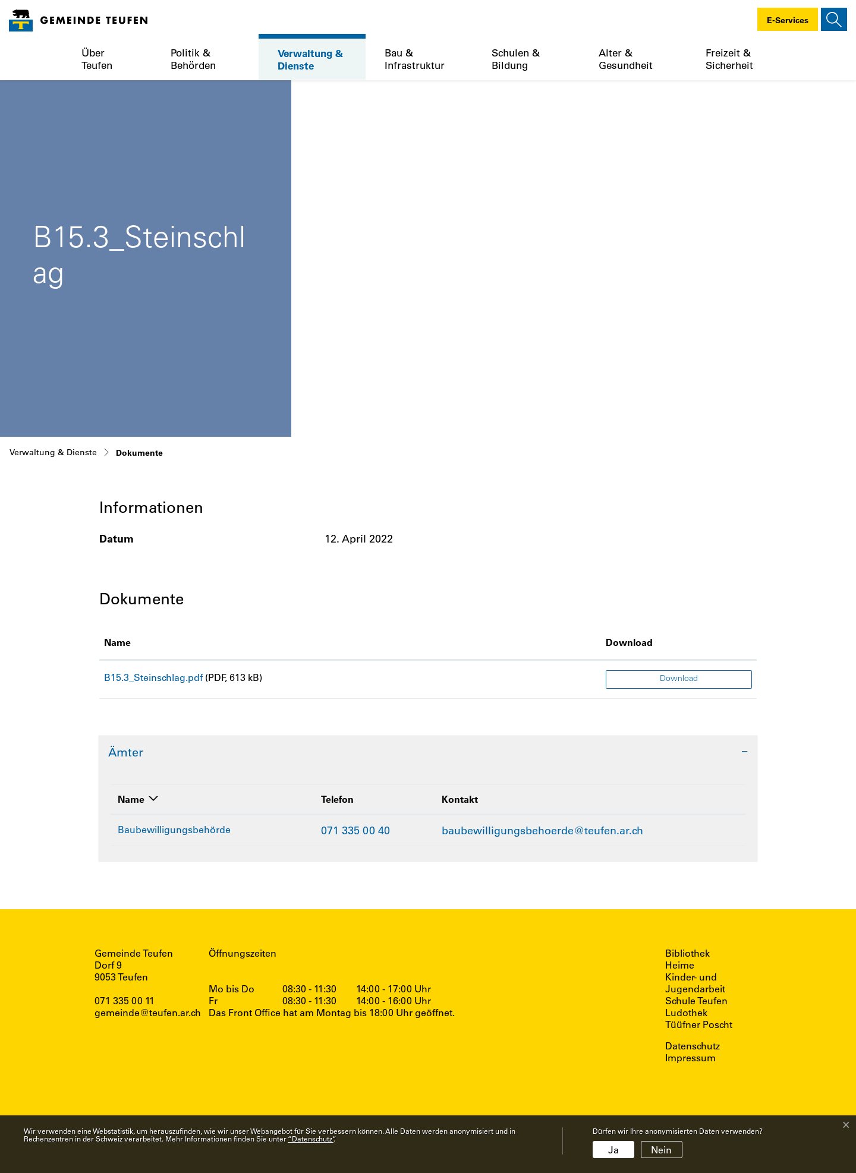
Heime (679, 965)
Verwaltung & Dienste (310, 59)
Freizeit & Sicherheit (729, 59)
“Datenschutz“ (310, 1138)
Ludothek (686, 1013)
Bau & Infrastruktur (415, 59)
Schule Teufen (696, 1001)
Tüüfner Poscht (698, 1024)
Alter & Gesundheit (626, 59)
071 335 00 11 (125, 1000)
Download (679, 679)
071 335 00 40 (355, 830)
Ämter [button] (125, 752)
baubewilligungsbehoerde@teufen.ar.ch (542, 830)
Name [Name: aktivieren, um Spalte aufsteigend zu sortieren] (117, 642)
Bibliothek (687, 953)
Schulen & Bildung (516, 59)
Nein (661, 1149)
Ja (613, 1149)
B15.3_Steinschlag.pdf (153, 677)
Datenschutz (692, 1046)
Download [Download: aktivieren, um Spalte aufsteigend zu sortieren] (629, 642)
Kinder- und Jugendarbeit (695, 983)
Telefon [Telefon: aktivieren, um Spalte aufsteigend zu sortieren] (337, 799)
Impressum (690, 1058)
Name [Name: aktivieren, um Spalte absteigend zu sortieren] (131, 799)
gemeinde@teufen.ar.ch (148, 1012)
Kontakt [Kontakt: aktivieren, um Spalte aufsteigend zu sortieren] (460, 799)
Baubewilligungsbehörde (174, 829)
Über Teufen (96, 59)
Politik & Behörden (193, 59)
